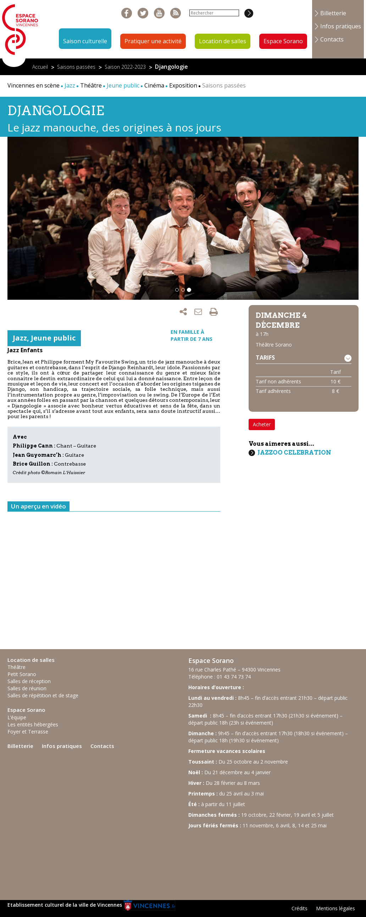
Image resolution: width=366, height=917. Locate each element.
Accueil (40, 66)
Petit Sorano (21, 674)
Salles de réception (29, 681)
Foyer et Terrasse (27, 731)
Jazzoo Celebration (294, 452)
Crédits (299, 908)
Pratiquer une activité (153, 41)
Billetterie (333, 13)
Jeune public (53, 338)
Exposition (183, 85)
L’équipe (16, 717)
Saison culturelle (85, 41)
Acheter (262, 424)
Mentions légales (335, 908)
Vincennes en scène (33, 85)
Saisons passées (76, 66)
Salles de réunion (26, 688)
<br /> (241, 861)
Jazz (20, 338)
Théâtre (91, 85)
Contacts (332, 39)
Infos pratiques (340, 26)
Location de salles (222, 41)
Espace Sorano (283, 41)
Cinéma (154, 85)
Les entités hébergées (32, 724)
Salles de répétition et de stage (42, 695)
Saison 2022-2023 (125, 66)
